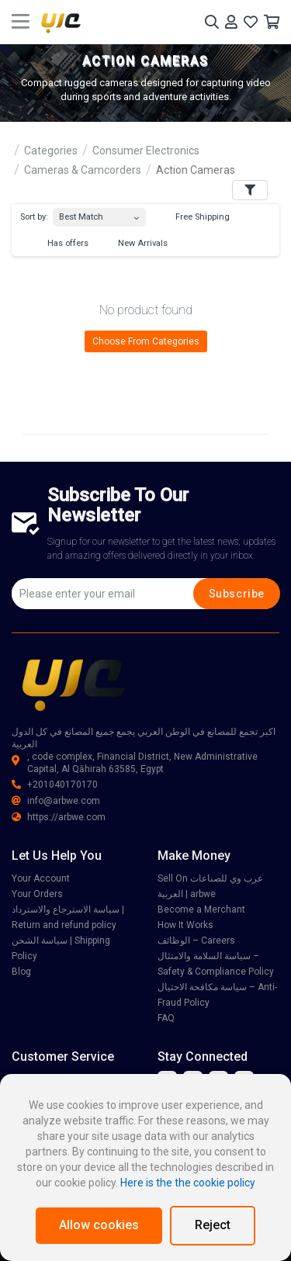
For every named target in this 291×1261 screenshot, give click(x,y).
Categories (51, 150)
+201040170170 (55, 784)
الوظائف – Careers (196, 940)
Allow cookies (99, 1225)
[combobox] (99, 214)
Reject (212, 1225)
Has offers (60, 243)
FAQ (166, 1018)
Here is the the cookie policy (187, 1182)
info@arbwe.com (56, 800)
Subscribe (237, 593)
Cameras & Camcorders (82, 170)
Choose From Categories (145, 341)
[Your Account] (231, 22)
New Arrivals (135, 243)
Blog (21, 971)
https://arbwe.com (59, 817)
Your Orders (37, 894)
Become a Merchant (201, 909)
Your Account (41, 878)
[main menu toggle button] (20, 21)
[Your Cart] (271, 22)
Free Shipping (195, 217)
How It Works (185, 925)
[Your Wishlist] (251, 22)
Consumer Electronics (145, 150)
